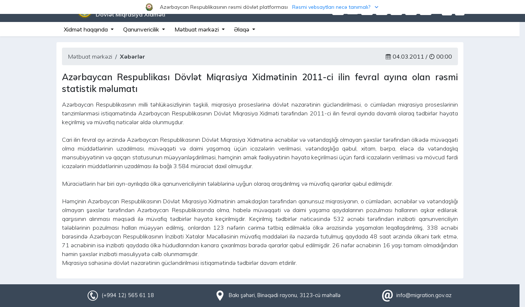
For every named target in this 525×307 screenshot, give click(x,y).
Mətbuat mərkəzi (90, 56)
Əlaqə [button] (242, 29)
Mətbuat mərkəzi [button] (197, 29)
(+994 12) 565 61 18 (128, 295)
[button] (262, 7)
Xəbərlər (132, 56)
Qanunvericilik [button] (142, 29)
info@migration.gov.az (424, 295)
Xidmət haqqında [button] (86, 29)
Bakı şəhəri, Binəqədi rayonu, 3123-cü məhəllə (285, 295)
